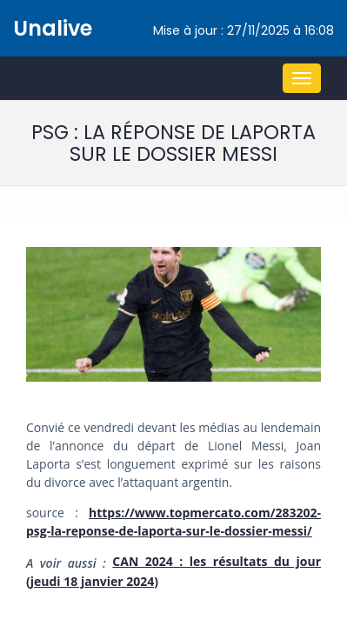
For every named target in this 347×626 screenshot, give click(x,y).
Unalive (52, 28)
